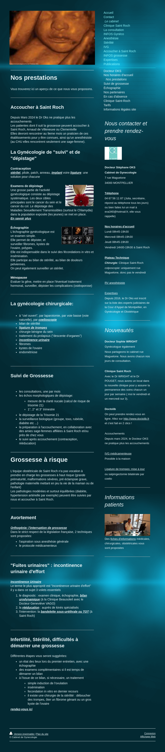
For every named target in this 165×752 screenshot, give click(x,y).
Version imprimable (22, 734)
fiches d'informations (123, 538)
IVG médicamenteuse (118, 453)
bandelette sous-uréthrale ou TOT (65, 611)
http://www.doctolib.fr (136, 418)
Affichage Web (148, 736)
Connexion (150, 733)
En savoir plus (21, 218)
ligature (75, 172)
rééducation (30, 607)
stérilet (15, 172)
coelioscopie (47, 319)
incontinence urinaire (34, 340)
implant (57, 172)
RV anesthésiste (115, 282)
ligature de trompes (33, 327)
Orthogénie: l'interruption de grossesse (39, 527)
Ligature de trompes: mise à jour (125, 469)
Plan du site (42, 734)
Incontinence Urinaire (26, 581)
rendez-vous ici (21, 709)
